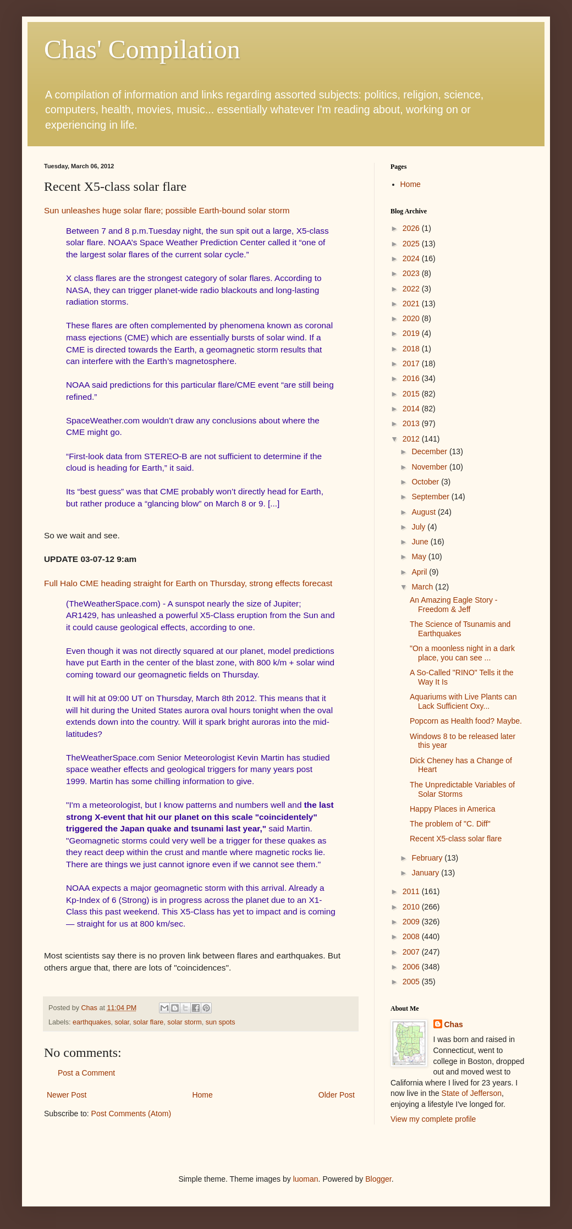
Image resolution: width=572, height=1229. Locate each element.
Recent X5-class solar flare (456, 838)
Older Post (336, 1094)
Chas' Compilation (142, 49)
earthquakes (92, 1022)
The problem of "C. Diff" (450, 823)
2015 (412, 393)
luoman (305, 1179)
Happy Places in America (453, 808)
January (426, 872)
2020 (412, 318)
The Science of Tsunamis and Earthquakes (460, 629)
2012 (412, 438)
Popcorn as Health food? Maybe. (466, 721)
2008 (412, 936)
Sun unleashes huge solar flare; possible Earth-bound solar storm (167, 210)
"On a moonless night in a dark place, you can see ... (462, 653)
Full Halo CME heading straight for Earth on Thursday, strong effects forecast (188, 583)
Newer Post (66, 1094)
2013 (412, 423)
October (426, 481)
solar (121, 1022)
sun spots (220, 1022)
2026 (412, 228)
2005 (412, 981)
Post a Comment (86, 1072)
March (423, 586)
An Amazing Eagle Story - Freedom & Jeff (454, 605)
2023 (412, 273)
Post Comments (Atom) (131, 1113)
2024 (412, 258)
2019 (412, 333)
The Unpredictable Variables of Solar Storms (462, 789)
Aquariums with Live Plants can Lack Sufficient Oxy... (463, 701)
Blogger (378, 1179)
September (431, 496)
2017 (412, 363)
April (420, 571)
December (430, 451)
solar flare (148, 1022)
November (430, 466)
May (419, 556)
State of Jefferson (472, 1093)
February (427, 857)
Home (202, 1094)
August (424, 512)
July (419, 526)
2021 (412, 303)
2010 (412, 906)
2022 (412, 288)
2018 (412, 348)
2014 (412, 408)
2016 (412, 378)
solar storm (184, 1022)
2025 (412, 243)
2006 (412, 966)
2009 (412, 921)
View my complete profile (433, 1119)
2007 (412, 951)
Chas (453, 1024)
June (420, 541)
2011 (412, 891)
